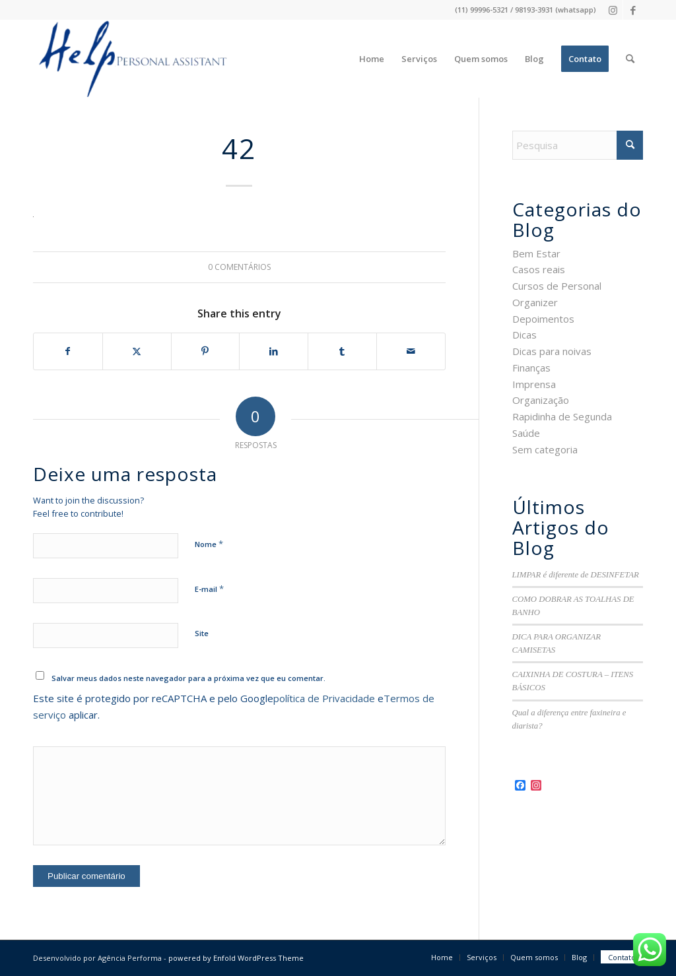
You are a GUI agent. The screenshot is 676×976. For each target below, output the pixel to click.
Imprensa (534, 384)
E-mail (209, 589)
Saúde (526, 432)
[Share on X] (137, 351)
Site (202, 633)
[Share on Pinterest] (206, 351)
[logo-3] (131, 58)
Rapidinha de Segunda (562, 416)
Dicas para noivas (552, 351)
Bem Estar (536, 253)
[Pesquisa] (630, 58)
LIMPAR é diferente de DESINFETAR (575, 574)
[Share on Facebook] (68, 351)
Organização (540, 400)
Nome (209, 544)
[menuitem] (372, 58)
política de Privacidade (324, 698)
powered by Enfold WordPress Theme (236, 958)
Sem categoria (545, 449)
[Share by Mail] (411, 351)
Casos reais (538, 269)
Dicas (524, 334)
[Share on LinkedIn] (274, 351)
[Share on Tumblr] (342, 351)
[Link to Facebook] (633, 10)
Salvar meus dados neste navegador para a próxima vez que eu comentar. (188, 678)
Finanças (531, 367)
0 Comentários (239, 267)
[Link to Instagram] (613, 10)
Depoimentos (543, 318)
